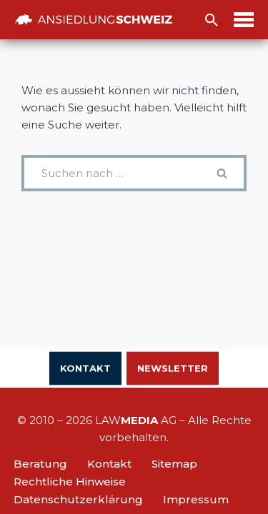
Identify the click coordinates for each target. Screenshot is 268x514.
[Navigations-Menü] (243, 20)
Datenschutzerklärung (78, 499)
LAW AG (136, 420)
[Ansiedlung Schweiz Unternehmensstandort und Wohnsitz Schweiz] (93, 19)
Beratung (40, 463)
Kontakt (85, 369)
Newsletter (172, 369)
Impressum (196, 499)
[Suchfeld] (211, 20)
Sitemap (174, 463)
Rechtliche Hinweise (70, 481)
